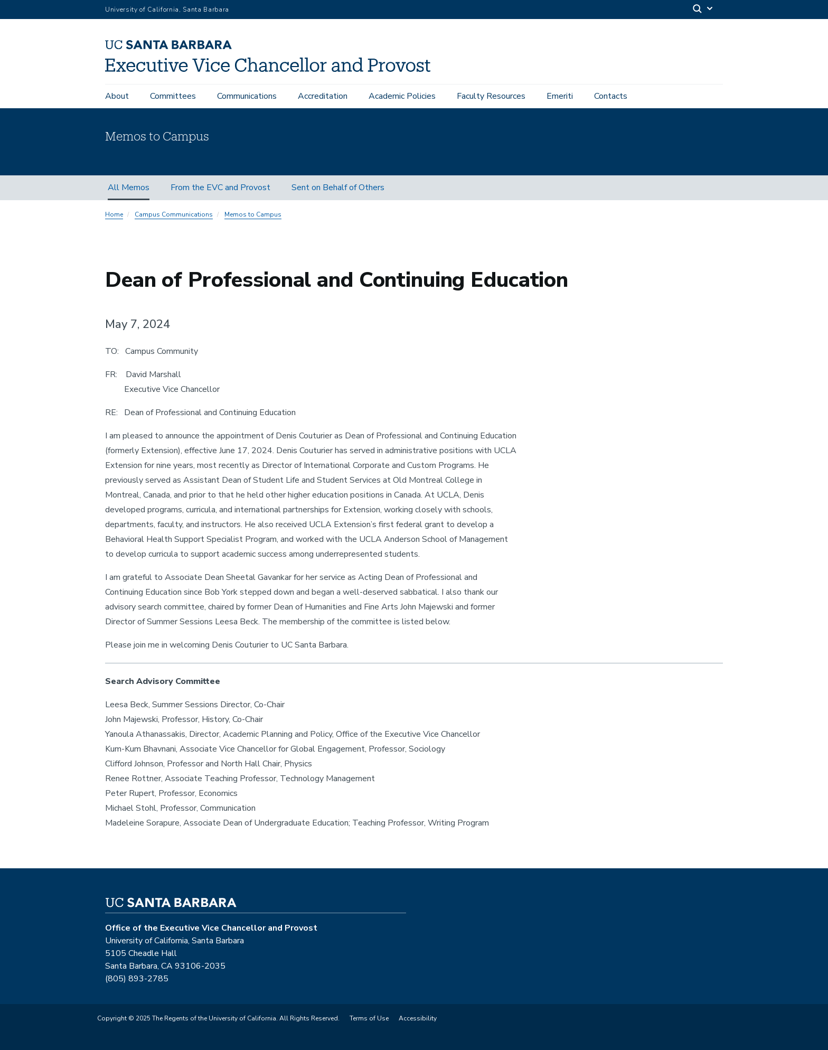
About (117, 96)
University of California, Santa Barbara (167, 9)
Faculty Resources (491, 96)
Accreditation (322, 96)
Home (114, 214)
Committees (173, 96)
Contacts (610, 96)
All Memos (128, 187)
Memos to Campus (252, 214)
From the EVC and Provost (220, 187)
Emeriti (560, 96)
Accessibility (418, 1018)
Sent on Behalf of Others (337, 187)
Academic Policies (402, 96)
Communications (247, 96)
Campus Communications (174, 214)
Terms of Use (369, 1018)
